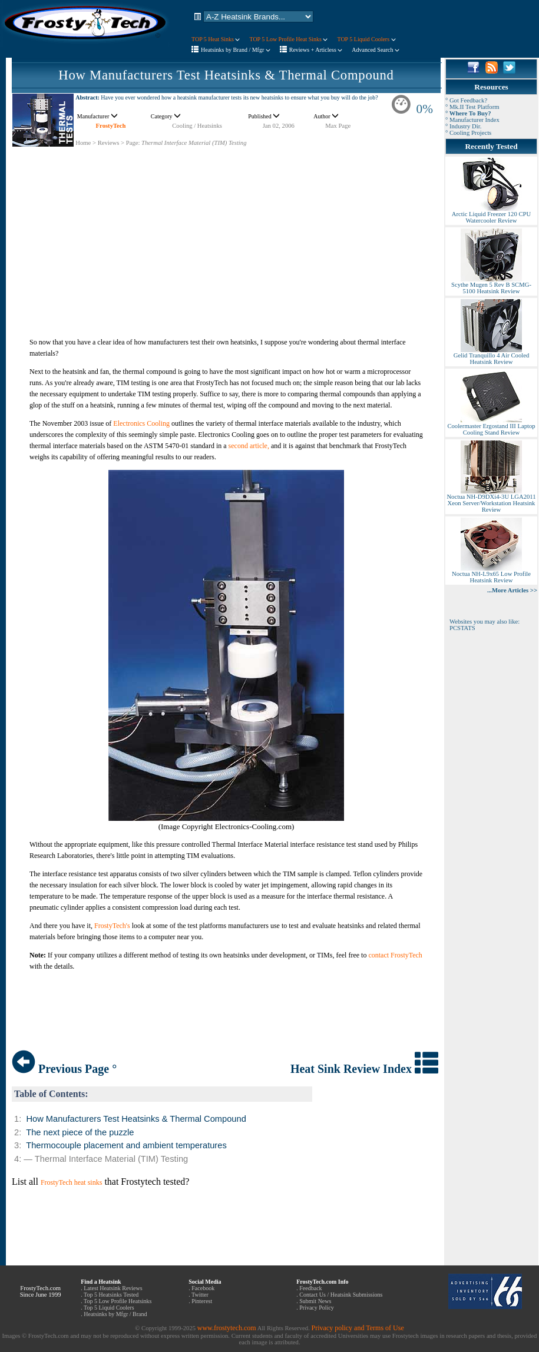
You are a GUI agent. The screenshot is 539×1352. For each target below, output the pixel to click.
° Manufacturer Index (472, 120)
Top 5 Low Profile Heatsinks (117, 1301)
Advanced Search (375, 50)
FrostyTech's (112, 926)
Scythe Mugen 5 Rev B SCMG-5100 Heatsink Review (491, 285)
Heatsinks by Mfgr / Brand (115, 1314)
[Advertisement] (226, 229)
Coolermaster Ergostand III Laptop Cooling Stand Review (491, 426)
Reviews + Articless (316, 50)
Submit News (315, 1301)
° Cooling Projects (468, 133)
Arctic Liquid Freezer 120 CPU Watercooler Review (491, 215)
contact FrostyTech (395, 955)
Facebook (202, 1288)
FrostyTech (111, 125)
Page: (133, 143)
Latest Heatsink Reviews (113, 1288)
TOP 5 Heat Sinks (215, 39)
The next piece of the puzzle (80, 1132)
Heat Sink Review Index (364, 1068)
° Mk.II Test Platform (472, 107)
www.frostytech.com (226, 1328)
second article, (249, 446)
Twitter (200, 1294)
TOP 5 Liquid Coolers (366, 39)
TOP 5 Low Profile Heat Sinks (288, 39)
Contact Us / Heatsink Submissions (340, 1294)
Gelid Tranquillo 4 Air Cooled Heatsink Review (491, 356)
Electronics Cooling (141, 423)
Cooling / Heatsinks (197, 125)
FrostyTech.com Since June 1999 (40, 1291)
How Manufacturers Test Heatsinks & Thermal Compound (225, 75)
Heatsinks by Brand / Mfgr (235, 50)
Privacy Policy (316, 1307)
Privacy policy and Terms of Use (357, 1328)
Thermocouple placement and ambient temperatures (126, 1145)
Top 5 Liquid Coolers (109, 1307)
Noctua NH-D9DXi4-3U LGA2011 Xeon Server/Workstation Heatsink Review (491, 500)
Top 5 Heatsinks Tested (111, 1294)
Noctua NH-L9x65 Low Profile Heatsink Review (491, 574)
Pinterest (201, 1301)
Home (83, 143)
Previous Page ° (64, 1068)
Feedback (310, 1288)
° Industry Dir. (463, 126)
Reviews (109, 143)
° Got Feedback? (466, 100)
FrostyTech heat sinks (71, 1182)
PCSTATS (462, 628)
